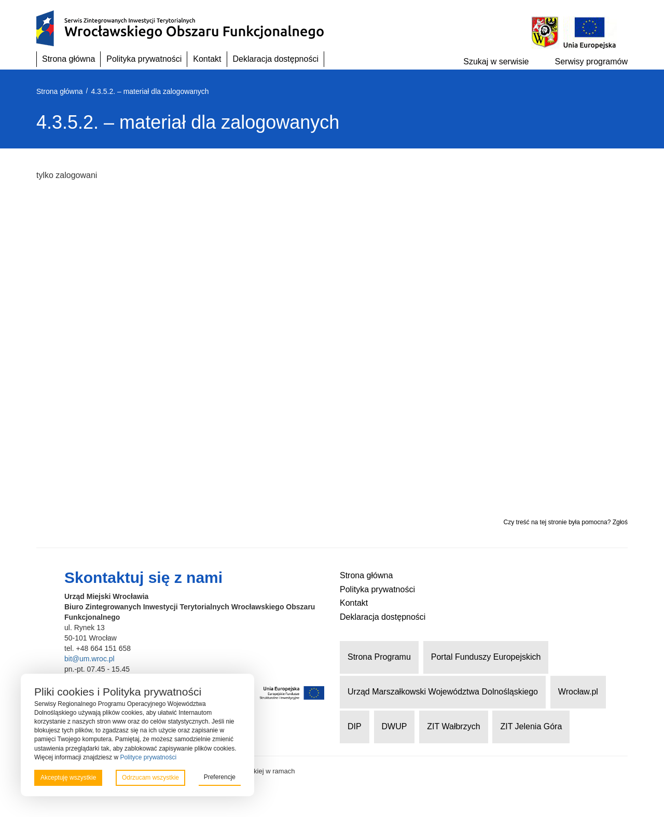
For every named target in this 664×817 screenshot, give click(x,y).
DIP (355, 726)
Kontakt (207, 59)
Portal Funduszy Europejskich (486, 656)
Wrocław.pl (578, 691)
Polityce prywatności (148, 757)
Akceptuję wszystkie (68, 777)
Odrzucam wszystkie (150, 777)
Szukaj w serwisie (496, 61)
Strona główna (68, 59)
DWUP (394, 726)
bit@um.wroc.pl (89, 659)
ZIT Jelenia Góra (531, 726)
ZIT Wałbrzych (453, 726)
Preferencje (220, 777)
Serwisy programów (591, 61)
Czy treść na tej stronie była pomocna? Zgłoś (566, 522)
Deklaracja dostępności (276, 59)
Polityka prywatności (144, 59)
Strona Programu (379, 656)
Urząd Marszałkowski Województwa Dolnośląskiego (443, 691)
